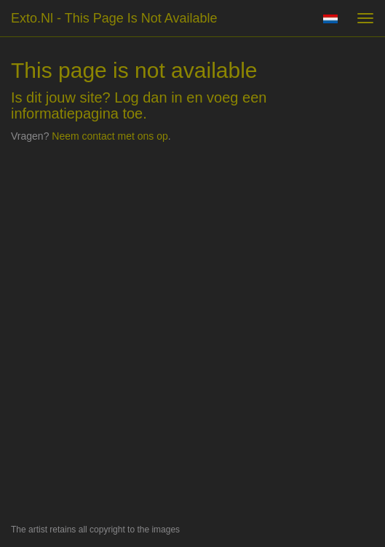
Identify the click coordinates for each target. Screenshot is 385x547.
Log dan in (148, 97)
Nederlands (330, 19)
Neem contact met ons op (110, 136)
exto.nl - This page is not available (114, 18)
